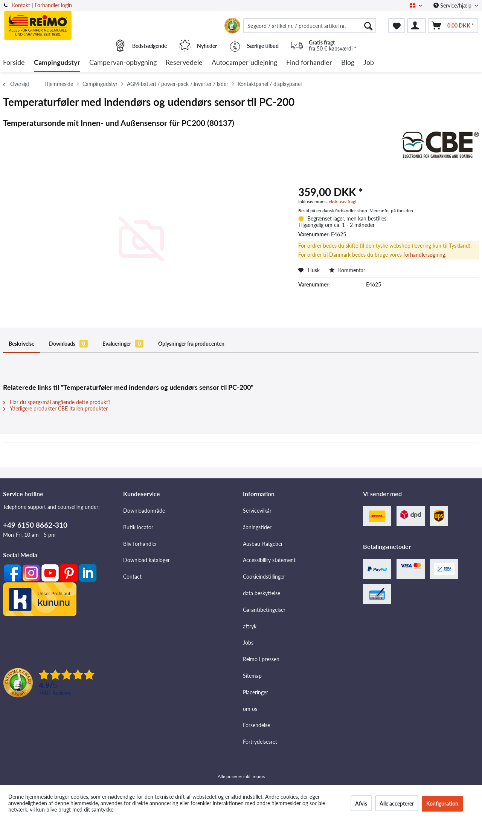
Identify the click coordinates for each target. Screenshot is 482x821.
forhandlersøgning (424, 254)
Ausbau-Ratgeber (263, 544)
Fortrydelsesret (260, 741)
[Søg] (368, 25)
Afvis (361, 803)
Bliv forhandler (140, 544)
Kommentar (347, 270)
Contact (132, 576)
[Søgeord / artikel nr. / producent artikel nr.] (309, 25)
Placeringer (255, 692)
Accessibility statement (269, 560)
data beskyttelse (261, 593)
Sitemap (252, 675)
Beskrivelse (21, 343)
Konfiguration (442, 803)
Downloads (68, 344)
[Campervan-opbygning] (123, 63)
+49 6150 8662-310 (35, 525)
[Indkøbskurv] (453, 25)
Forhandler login (53, 5)
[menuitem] (309, 25)
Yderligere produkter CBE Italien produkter (55, 408)
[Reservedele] (184, 63)
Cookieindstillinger (264, 576)
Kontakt (21, 5)
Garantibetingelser (264, 610)
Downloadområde (144, 510)
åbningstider (257, 527)
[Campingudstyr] (57, 63)
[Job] (368, 63)
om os (250, 709)
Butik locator (138, 527)
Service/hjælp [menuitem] (453, 5)
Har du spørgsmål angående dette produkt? (56, 402)
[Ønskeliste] (396, 25)
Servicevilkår (257, 510)
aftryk (249, 626)
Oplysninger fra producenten (191, 343)
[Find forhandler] (309, 63)
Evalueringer (122, 344)
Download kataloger (146, 560)
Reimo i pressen (261, 659)
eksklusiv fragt (343, 201)
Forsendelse (256, 725)
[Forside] (14, 63)
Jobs (248, 642)
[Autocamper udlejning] (244, 63)
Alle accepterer (397, 803)
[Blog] (347, 63)
